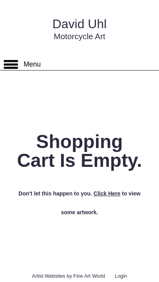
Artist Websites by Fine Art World (68, 276)
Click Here (107, 193)
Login (121, 276)
